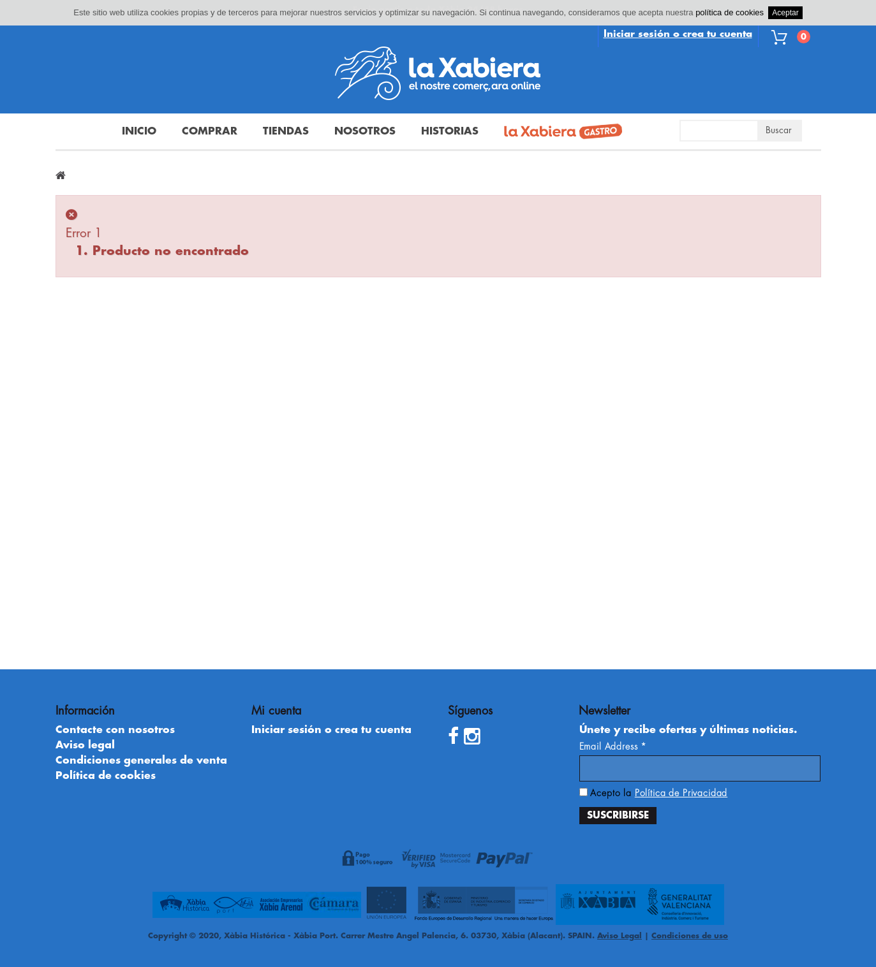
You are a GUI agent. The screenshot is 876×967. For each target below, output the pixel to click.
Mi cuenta (276, 710)
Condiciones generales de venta (141, 760)
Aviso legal (85, 745)
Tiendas (286, 131)
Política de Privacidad (681, 793)
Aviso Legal (619, 936)
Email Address (613, 746)
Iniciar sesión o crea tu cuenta (678, 34)
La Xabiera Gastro (558, 132)
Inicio (139, 131)
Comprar (209, 131)
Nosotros (365, 131)
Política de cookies (106, 776)
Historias (450, 131)
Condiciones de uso (689, 936)
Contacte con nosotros (115, 730)
